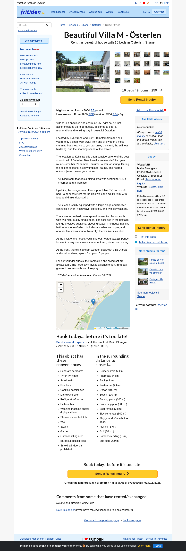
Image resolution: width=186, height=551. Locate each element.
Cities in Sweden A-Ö (31, 93)
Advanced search (27, 30)
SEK (93, 110)
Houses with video (30, 78)
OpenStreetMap (112, 328)
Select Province (34, 40)
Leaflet (98, 328)
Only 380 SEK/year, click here (34, 131)
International (58, 11)
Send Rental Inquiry (142, 99)
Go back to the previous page (101, 520)
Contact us (25, 155)
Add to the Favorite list (151, 110)
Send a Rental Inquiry (112, 473)
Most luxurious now (30, 63)
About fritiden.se (28, 146)
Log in (146, 12)
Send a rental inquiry (70, 342)
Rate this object (65, 510)
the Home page (132, 520)
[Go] (35, 104)
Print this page (147, 236)
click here (159, 143)
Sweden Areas (77, 11)
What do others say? (30, 151)
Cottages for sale (29, 115)
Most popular (27, 59)
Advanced (25, 538)
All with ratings (28, 82)
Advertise (159, 11)
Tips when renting (29, 138)
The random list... (29, 89)
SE (156, 3)
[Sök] (47, 25)
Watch (109, 11)
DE (167, 3)
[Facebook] (135, 3)
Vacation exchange (30, 111)
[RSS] (147, 3)
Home (145, 542)
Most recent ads (29, 55)
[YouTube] (143, 3)
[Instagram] (139, 3)
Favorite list (123, 11)
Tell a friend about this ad (153, 242)
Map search (38, 538)
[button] (93, 301)
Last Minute (26, 74)
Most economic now (31, 67)
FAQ (21, 142)
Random (49, 538)
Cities (58, 538)
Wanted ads (95, 11)
